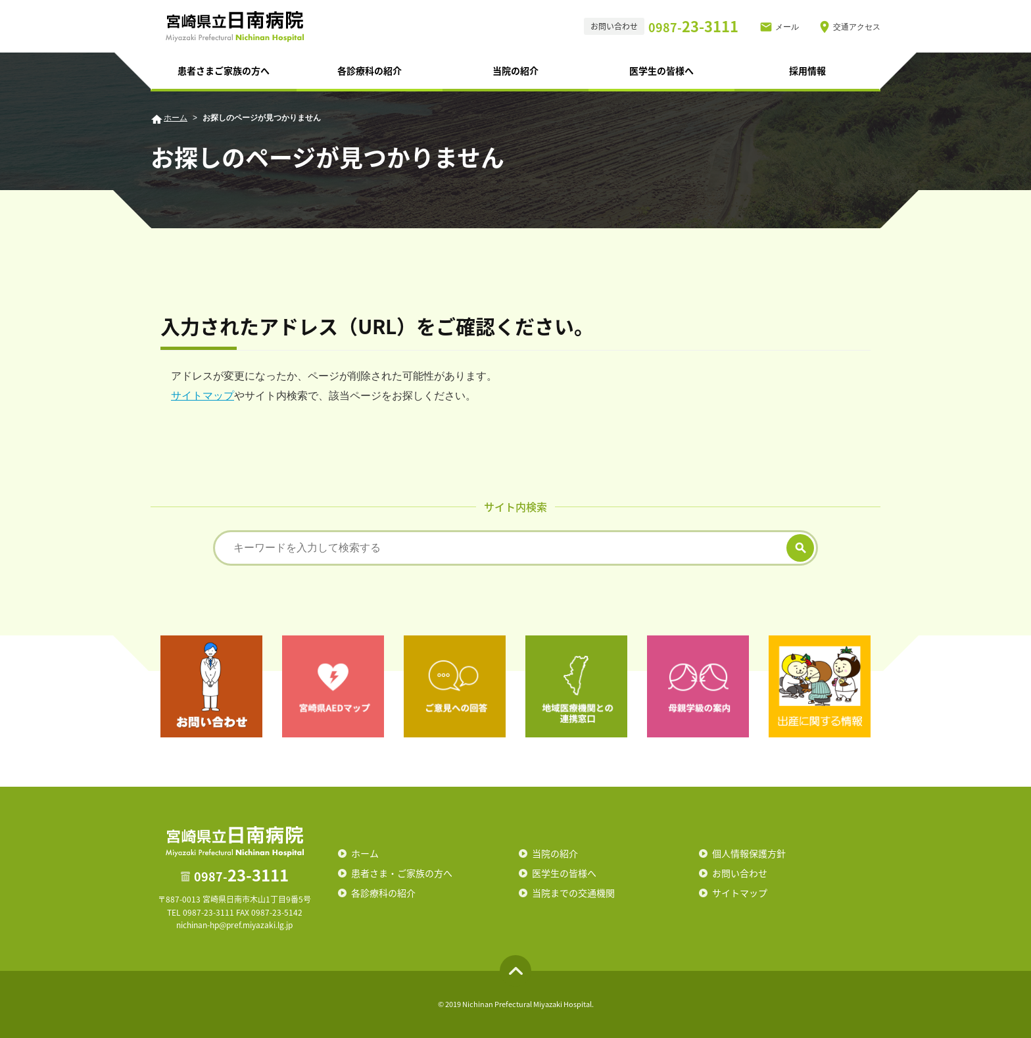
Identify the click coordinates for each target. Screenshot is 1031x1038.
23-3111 (693, 26)
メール (787, 27)
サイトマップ (202, 395)
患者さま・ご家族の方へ (401, 872)
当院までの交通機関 (573, 892)
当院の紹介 (515, 70)
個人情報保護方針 (749, 853)
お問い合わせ (739, 872)
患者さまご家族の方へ (224, 70)
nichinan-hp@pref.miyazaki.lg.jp (234, 925)
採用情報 (807, 70)
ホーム (175, 117)
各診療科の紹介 (369, 70)
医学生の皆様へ (661, 70)
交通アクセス (856, 27)
